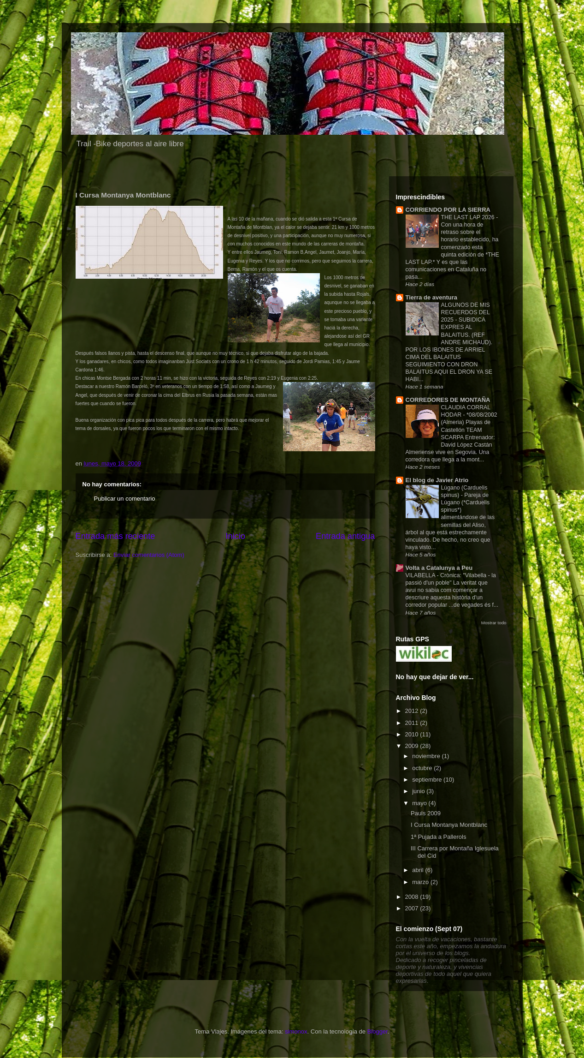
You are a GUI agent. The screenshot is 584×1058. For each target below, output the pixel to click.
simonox (296, 1031)
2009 (412, 745)
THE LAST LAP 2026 (468, 217)
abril (418, 870)
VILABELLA (421, 575)
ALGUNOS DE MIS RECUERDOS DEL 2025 (465, 312)
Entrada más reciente (115, 536)
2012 (412, 710)
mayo (420, 803)
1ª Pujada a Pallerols (438, 836)
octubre (423, 768)
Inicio (235, 536)
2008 (412, 896)
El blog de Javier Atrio (437, 480)
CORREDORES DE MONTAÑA (448, 399)
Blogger (377, 1031)
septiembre (427, 779)
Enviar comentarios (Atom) (148, 554)
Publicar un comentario (124, 498)
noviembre (427, 756)
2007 (412, 908)
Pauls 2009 (426, 813)
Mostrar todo (494, 622)
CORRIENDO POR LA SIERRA (448, 209)
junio (419, 791)
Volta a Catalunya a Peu (439, 567)
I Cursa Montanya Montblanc (449, 824)
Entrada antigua (345, 536)
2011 (412, 722)
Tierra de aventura (431, 297)
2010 (412, 734)
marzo (421, 882)
